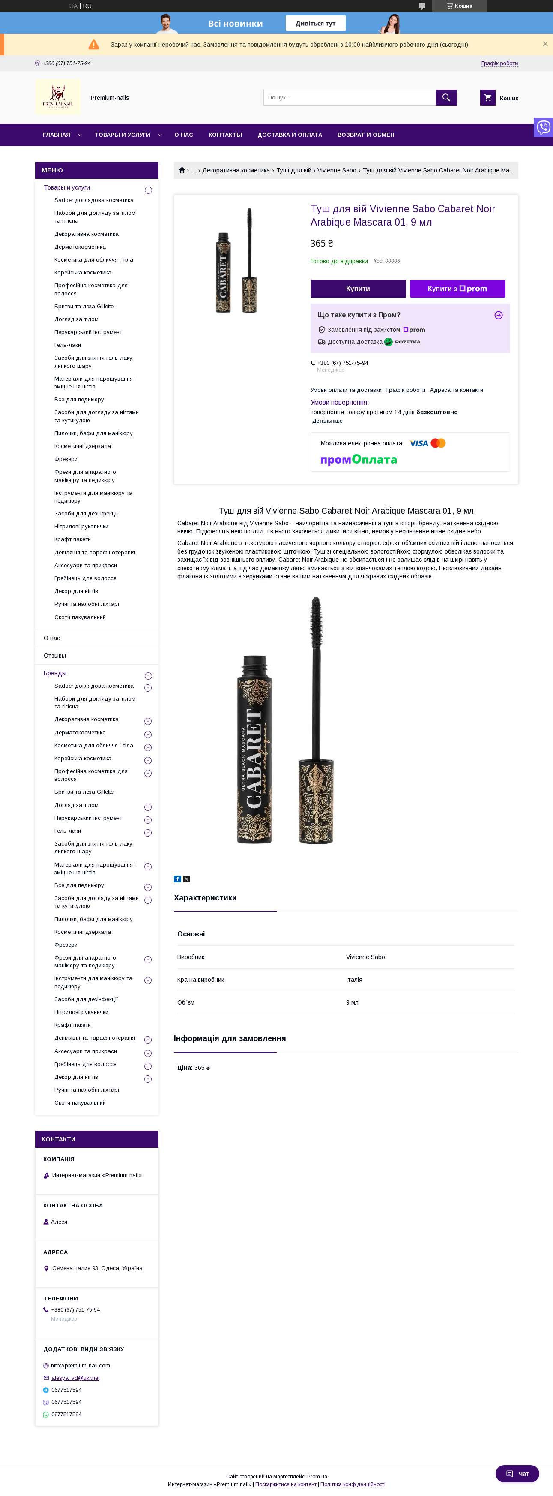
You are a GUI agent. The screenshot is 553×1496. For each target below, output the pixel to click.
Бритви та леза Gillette (84, 306)
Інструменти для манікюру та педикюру (93, 497)
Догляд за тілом (76, 319)
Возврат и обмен (366, 135)
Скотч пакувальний (80, 617)
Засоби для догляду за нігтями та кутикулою (96, 416)
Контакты (225, 135)
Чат (517, 1474)
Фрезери (66, 459)
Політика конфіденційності (353, 1484)
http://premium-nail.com (80, 1365)
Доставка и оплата (289, 135)
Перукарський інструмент (88, 332)
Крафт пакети (72, 539)
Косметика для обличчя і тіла (93, 259)
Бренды (55, 673)
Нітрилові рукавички (81, 526)
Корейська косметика (82, 272)
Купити (358, 288)
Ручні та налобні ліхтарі (86, 604)
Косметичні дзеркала (82, 446)
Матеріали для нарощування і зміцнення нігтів (95, 383)
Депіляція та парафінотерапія (94, 552)
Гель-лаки (67, 345)
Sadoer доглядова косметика (94, 200)
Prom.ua (317, 1477)
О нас (183, 135)
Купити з (457, 289)
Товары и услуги (122, 135)
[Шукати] (446, 98)
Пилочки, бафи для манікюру (93, 433)
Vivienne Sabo (336, 170)
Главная (56, 135)
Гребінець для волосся (85, 578)
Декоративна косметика (236, 170)
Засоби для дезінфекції (86, 513)
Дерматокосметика (80, 247)
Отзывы (55, 655)
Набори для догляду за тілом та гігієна (94, 217)
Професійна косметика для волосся (91, 289)
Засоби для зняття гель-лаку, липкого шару (94, 362)
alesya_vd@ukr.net (75, 1378)
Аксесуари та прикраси (85, 565)
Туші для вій (293, 170)
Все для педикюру (79, 399)
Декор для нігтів (76, 591)
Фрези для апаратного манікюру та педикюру (85, 476)
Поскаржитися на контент (286, 1484)
